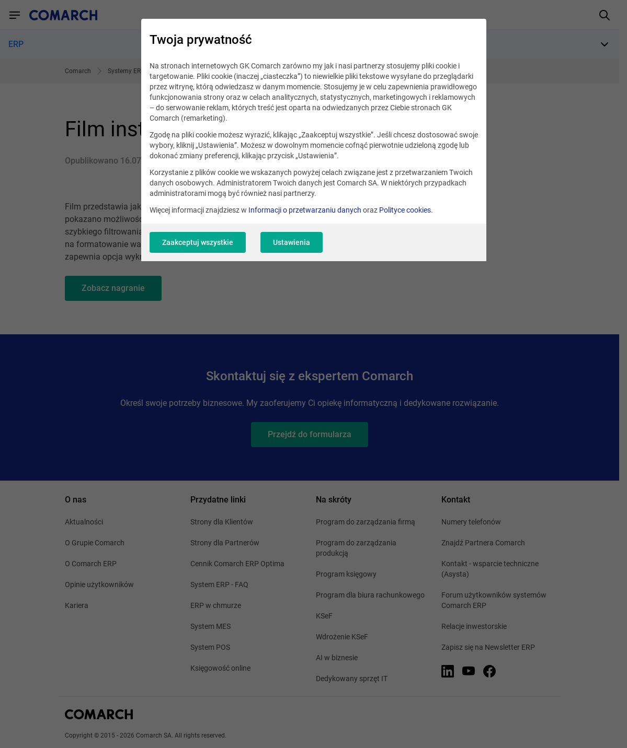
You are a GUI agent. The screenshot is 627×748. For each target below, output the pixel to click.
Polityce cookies (405, 210)
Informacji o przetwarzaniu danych (304, 210)
